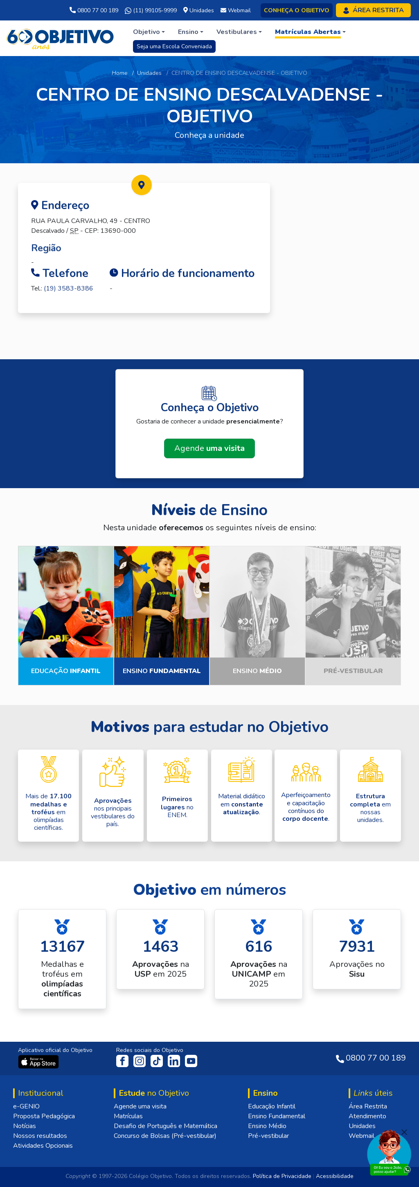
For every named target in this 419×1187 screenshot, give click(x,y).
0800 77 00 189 (94, 10)
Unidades (149, 73)
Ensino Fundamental (276, 1116)
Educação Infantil (271, 1106)
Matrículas (128, 1116)
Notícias (24, 1126)
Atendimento (367, 1116)
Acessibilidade (335, 1176)
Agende (209, 448)
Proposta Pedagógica (44, 1116)
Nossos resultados (40, 1135)
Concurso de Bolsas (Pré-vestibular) (165, 1135)
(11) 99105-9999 (151, 11)
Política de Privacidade (282, 1176)
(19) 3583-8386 (68, 288)
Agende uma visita (140, 1106)
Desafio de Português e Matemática (165, 1126)
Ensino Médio (267, 1126)
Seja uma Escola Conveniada (174, 46)
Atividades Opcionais (43, 1145)
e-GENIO (26, 1106)
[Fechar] (404, 1132)
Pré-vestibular (268, 1135)
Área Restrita (368, 1106)
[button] (148, 32)
